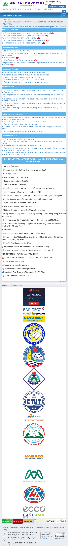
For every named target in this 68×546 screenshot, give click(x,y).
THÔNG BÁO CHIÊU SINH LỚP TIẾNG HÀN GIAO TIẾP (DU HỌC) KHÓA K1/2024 (25, 75)
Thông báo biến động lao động (44, 9)
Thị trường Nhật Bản (10, 47)
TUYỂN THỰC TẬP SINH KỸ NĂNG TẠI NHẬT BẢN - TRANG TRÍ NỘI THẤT (25, 35)
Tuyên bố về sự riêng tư (43, 527)
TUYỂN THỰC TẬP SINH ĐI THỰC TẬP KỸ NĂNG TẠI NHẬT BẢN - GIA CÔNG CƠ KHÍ (28, 33)
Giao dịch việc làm (26, 527)
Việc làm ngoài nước (28, 9)
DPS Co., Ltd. (59, 538)
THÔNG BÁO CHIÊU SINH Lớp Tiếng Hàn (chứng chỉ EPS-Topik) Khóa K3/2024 (25, 82)
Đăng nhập (53, 7)
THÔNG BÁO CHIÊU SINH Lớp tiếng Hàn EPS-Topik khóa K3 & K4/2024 (23, 80)
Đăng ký (62, 7)
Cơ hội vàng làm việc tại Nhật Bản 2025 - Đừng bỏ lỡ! (18, 51)
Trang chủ (6, 20)
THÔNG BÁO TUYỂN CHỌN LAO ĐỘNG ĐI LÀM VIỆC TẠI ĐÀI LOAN (21, 146)
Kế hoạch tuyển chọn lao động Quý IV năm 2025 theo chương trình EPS (23, 72)
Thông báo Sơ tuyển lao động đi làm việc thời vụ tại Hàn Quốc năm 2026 (24, 122)
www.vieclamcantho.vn (12, 15)
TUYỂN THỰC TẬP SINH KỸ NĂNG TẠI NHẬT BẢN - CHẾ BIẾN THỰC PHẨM (26, 40)
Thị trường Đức (8, 87)
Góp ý (5, 530)
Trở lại (62, 282)
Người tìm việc (6, 9)
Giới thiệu (14, 527)
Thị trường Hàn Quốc (10, 69)
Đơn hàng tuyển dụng (10, 30)
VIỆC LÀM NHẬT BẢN (10, 58)
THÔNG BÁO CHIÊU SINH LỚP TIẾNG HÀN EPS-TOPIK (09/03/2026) (22, 124)
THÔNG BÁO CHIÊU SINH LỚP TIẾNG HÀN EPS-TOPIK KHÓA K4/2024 (22, 77)
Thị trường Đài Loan (9, 136)
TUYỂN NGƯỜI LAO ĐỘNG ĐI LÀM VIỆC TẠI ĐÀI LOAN (18, 139)
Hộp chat (44, 538)
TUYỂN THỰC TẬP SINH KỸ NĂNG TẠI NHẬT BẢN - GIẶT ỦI (21, 38)
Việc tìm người (16, 9)
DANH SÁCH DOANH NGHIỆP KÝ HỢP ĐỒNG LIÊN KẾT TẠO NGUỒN (23, 43)
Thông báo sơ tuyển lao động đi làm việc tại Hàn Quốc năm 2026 (22, 131)
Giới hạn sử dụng (59, 527)
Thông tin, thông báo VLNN (12, 114)
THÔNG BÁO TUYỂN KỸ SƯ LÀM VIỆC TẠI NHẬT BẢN (19, 60)
